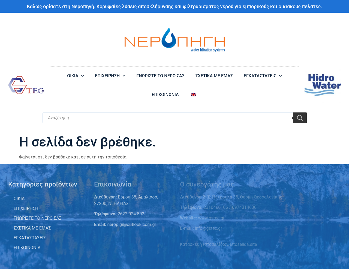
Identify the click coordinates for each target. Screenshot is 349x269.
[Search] (300, 117)
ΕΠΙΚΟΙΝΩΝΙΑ (165, 94)
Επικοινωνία (27, 247)
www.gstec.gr (210, 218)
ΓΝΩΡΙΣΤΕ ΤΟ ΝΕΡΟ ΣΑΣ (160, 75)
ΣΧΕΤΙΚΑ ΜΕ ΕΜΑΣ (214, 75)
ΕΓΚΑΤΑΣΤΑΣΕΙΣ (263, 76)
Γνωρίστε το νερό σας (38, 218)
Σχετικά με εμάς (32, 228)
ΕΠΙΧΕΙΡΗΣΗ (110, 76)
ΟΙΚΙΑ (75, 76)
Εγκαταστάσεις (30, 237)
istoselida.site (243, 244)
